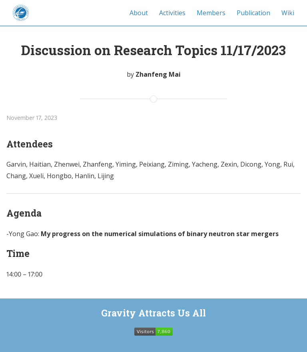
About (139, 12)
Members (211, 12)
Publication (253, 12)
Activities (172, 12)
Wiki (287, 12)
